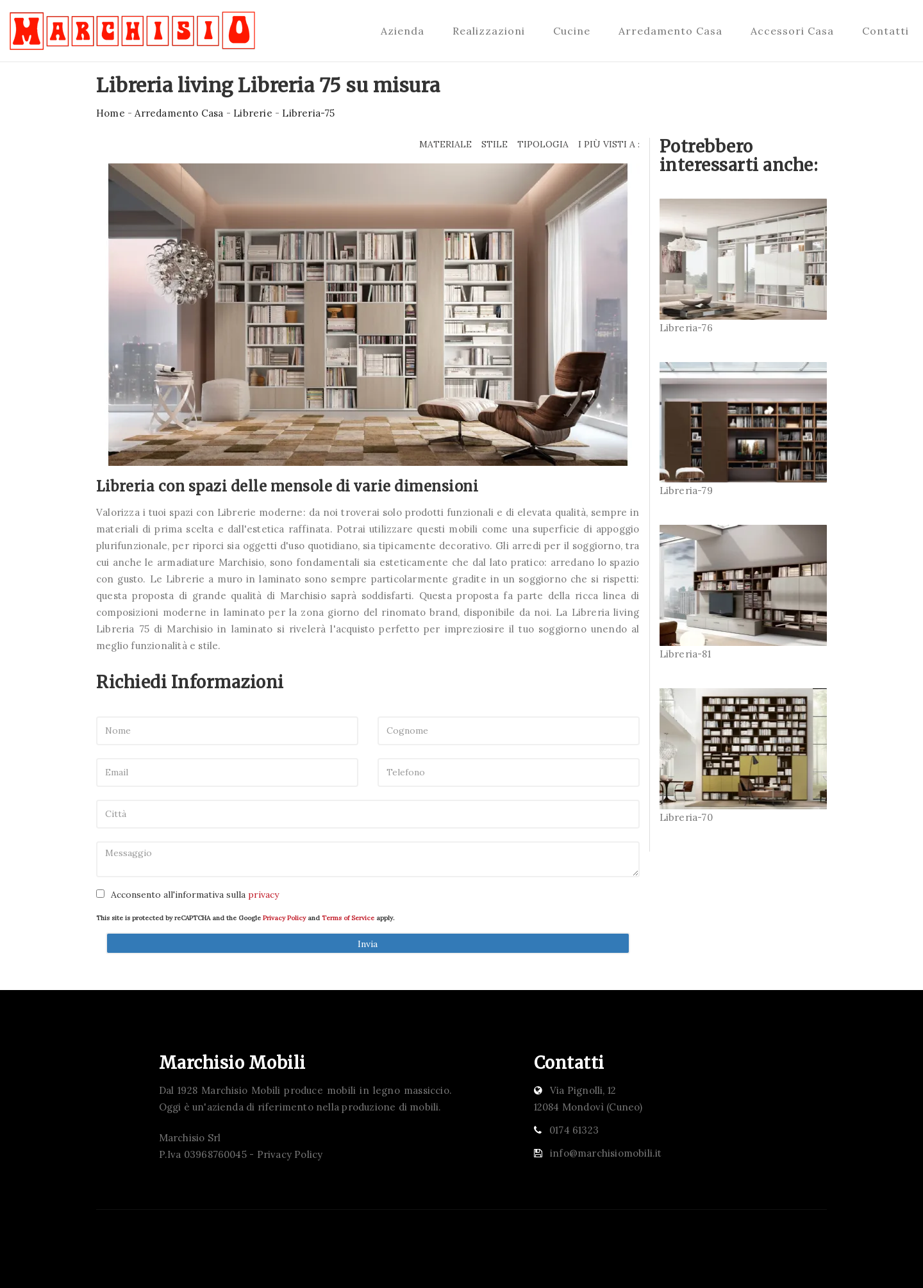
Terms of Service (348, 918)
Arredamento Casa (670, 30)
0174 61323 (574, 1130)
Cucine (571, 30)
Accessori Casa (792, 30)
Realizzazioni (489, 30)
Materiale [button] (445, 144)
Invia (368, 944)
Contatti (885, 30)
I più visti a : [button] (609, 144)
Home (110, 113)
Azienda (402, 30)
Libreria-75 (308, 113)
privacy (263, 894)
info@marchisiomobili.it (606, 1153)
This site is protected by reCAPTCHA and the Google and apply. (245, 918)
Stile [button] (494, 144)
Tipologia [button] (543, 144)
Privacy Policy (284, 918)
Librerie (252, 113)
